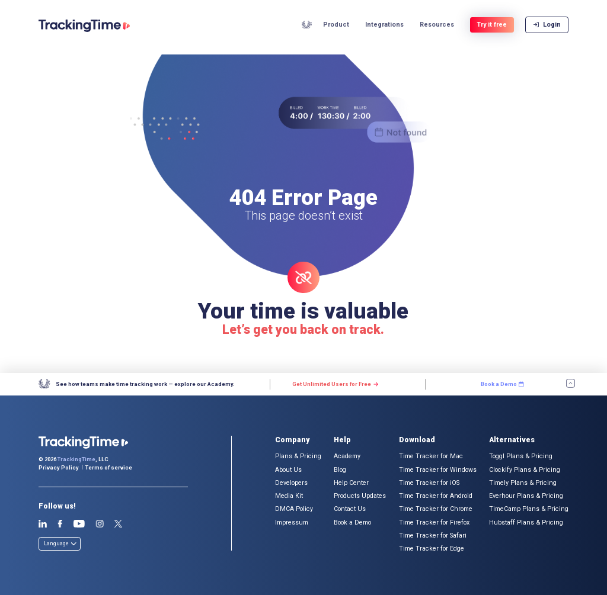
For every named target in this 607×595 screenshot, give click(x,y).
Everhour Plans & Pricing (526, 496)
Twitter (118, 524)
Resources (437, 27)
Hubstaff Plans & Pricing (526, 522)
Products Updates (360, 496)
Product (336, 27)
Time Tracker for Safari (433, 535)
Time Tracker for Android (435, 496)
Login (547, 27)
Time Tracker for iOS (429, 483)
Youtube (79, 524)
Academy (307, 27)
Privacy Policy (59, 467)
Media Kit (289, 496)
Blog (340, 470)
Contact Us (350, 509)
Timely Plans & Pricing (523, 483)
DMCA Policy (294, 509)
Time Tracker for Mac (431, 456)
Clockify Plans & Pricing (524, 470)
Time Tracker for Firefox (434, 522)
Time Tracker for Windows (438, 470)
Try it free (492, 27)
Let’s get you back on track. (303, 329)
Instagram (99, 524)
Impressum (291, 522)
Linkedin (43, 524)
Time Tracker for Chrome (435, 509)
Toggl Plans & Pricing (520, 456)
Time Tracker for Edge (431, 548)
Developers (291, 483)
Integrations (384, 27)
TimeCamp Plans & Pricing (528, 509)
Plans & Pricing (298, 456)
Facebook (59, 524)
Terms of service (108, 467)
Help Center (351, 483)
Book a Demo (352, 522)
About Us (288, 470)
